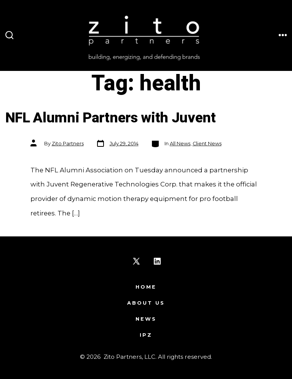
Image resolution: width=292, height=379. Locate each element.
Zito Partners (68, 143)
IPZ (146, 335)
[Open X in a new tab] (136, 261)
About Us (146, 303)
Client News (207, 143)
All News (180, 143)
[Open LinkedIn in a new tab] (157, 261)
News (146, 319)
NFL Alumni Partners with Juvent (110, 118)
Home (146, 287)
